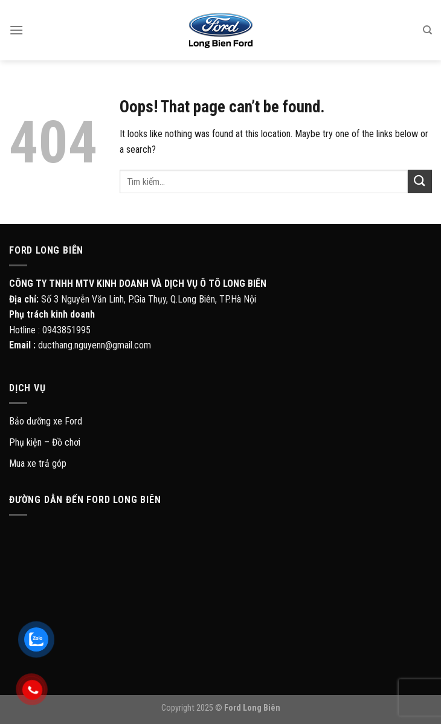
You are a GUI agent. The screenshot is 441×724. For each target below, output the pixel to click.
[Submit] (420, 181)
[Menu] (16, 30)
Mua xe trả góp (37, 463)
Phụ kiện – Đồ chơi (44, 442)
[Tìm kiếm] (427, 30)
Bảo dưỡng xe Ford (45, 421)
